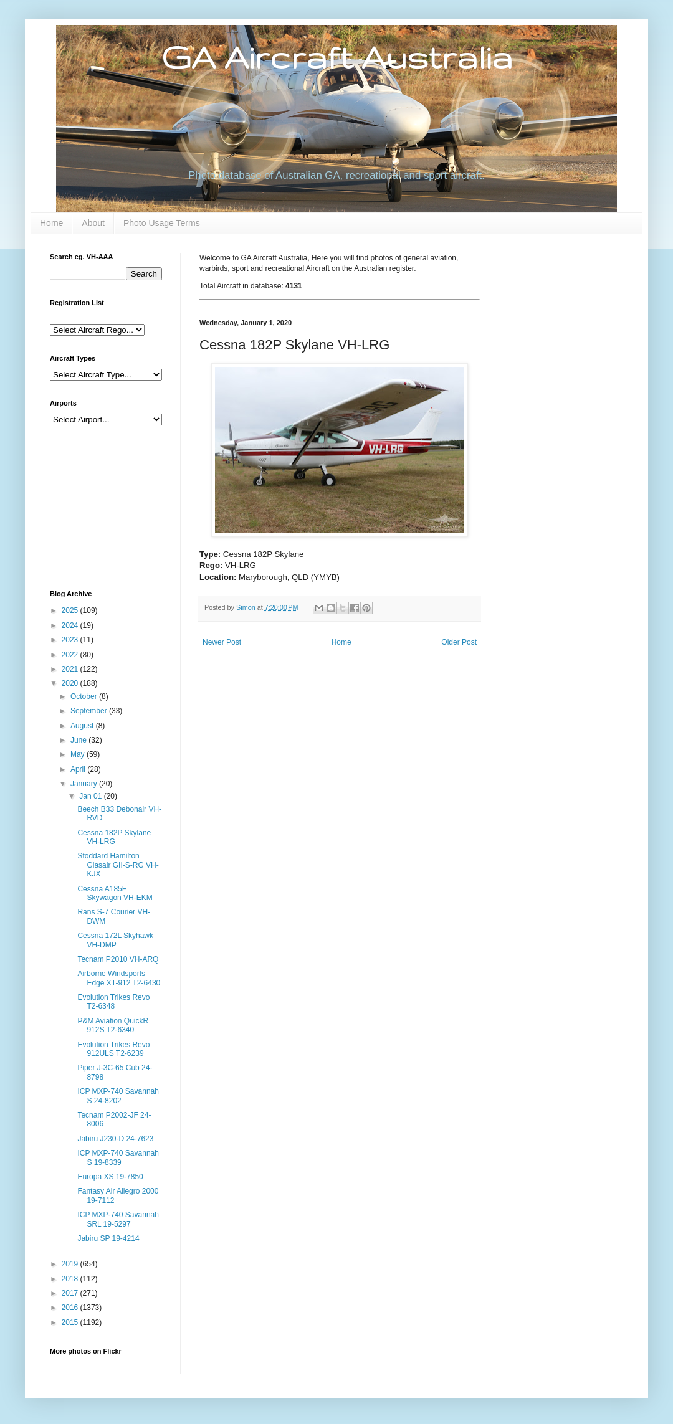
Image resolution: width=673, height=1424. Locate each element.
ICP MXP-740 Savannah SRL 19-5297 (118, 1219)
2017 (71, 1293)
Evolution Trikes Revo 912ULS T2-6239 (113, 1049)
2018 (71, 1278)
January (84, 783)
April (78, 769)
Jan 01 (91, 796)
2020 (71, 683)
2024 (71, 625)
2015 (71, 1322)
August (83, 725)
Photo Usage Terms (161, 223)
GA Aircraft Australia (337, 57)
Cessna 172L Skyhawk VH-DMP (115, 940)
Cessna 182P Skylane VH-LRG (114, 837)
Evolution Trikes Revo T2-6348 (113, 1001)
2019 (71, 1264)
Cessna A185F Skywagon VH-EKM (114, 893)
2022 (71, 654)
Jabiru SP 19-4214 (108, 1238)
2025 (71, 610)
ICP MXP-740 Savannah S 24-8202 (118, 1095)
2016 (71, 1307)
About (93, 223)
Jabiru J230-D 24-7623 (115, 1138)
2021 (71, 669)
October (84, 696)
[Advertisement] (112, 506)
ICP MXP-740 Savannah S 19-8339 (118, 1157)
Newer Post (222, 642)
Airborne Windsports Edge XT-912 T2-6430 (118, 978)
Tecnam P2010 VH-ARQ (117, 959)
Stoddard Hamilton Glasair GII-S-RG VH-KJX (117, 865)
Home (51, 223)
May (78, 754)
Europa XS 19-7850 (110, 1176)
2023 (71, 639)
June (79, 740)
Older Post (459, 642)
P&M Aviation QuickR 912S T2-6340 (112, 1025)
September (89, 710)
